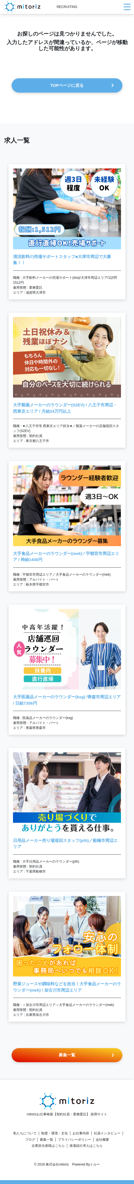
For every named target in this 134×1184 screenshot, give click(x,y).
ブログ (30, 1140)
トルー (95, 1164)
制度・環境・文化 (54, 1133)
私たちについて (25, 1133)
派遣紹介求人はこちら (86, 1146)
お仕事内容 (81, 1133)
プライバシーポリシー (74, 1140)
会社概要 (102, 1140)
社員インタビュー (107, 1133)
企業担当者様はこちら (48, 1146)
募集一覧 (46, 1140)
